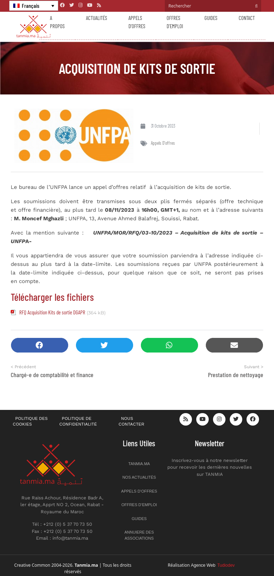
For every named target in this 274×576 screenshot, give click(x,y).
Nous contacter (131, 421)
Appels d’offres (136, 22)
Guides (210, 18)
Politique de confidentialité (78, 421)
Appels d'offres (163, 143)
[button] (39, 345)
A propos (57, 22)
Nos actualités (139, 477)
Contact (247, 18)
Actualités (96, 18)
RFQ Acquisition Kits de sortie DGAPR (52, 312)
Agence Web (213, 565)
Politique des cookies (30, 421)
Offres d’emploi (175, 22)
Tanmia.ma (139, 464)
